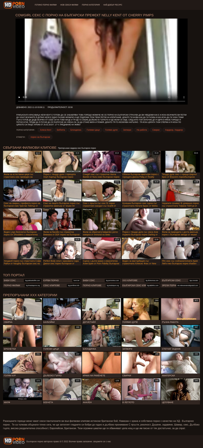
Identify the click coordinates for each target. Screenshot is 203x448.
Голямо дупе (111, 130)
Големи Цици (93, 130)
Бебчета (61, 130)
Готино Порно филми (46, 5)
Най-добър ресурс (112, 5)
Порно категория (91, 5)
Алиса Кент (45, 130)
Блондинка (75, 130)
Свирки (155, 130)
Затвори (127, 130)
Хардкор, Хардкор (174, 130)
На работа (142, 130)
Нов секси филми (69, 5)
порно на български (40, 137)
